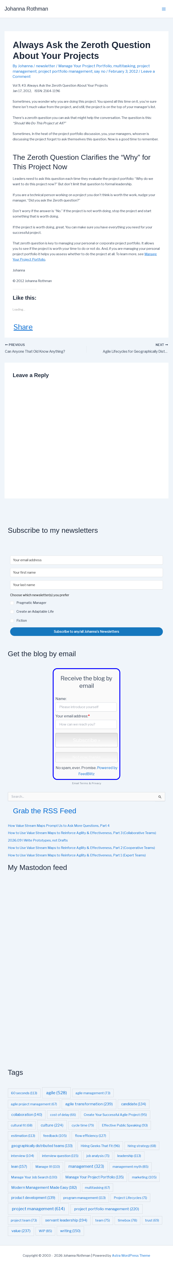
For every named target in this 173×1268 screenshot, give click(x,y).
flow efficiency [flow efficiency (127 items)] (90, 1136)
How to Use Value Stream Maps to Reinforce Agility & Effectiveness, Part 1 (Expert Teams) (77, 855)
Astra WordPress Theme (131, 1256)
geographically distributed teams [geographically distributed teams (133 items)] (42, 1146)
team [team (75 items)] (102, 1221)
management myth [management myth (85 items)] (130, 1167)
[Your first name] (86, 572)
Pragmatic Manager (31, 603)
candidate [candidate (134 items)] (133, 1104)
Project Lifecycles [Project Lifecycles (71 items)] (130, 1198)
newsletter (45, 66)
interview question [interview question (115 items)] (60, 1156)
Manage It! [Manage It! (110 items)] (47, 1166)
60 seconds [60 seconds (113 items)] (24, 1093)
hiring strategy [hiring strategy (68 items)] (142, 1146)
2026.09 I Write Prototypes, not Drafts (38, 841)
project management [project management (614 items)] (38, 1208)
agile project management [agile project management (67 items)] (34, 1104)
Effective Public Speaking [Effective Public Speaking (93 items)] (125, 1125)
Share (23, 327)
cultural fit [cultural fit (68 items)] (21, 1125)
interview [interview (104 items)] (22, 1156)
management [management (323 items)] (86, 1166)
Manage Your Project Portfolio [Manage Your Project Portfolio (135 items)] (94, 1177)
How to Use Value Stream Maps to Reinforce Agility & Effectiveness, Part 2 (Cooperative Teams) (81, 848)
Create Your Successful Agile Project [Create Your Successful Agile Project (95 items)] (115, 1115)
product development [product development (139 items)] (33, 1198)
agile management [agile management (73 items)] (92, 1093)
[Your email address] (86, 560)
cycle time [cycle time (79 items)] (83, 1125)
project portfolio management (65, 71)
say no (99, 71)
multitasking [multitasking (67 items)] (97, 1187)
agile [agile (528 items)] (56, 1092)
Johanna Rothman (26, 9)
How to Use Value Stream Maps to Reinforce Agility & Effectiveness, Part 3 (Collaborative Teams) (82, 833)
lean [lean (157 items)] (19, 1166)
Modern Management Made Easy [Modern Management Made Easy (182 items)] (44, 1187)
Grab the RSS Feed (44, 811)
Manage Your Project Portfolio (85, 66)
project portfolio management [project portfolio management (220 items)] (106, 1209)
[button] (86, 608)
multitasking (124, 66)
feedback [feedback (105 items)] (55, 1136)
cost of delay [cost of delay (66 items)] (63, 1115)
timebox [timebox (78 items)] (127, 1221)
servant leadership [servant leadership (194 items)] (66, 1220)
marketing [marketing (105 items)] (144, 1177)
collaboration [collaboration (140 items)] (26, 1115)
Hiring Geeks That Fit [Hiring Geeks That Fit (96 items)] (100, 1146)
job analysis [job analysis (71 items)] (97, 1156)
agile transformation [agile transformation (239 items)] (89, 1104)
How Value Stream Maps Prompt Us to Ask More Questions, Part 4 (58, 826)
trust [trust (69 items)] (152, 1220)
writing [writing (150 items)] (70, 1231)
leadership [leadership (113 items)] (129, 1156)
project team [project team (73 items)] (24, 1220)
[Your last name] (86, 585)
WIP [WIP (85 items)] (45, 1231)
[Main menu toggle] (163, 9)
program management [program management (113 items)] (84, 1198)
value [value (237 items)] (20, 1231)
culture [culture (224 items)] (52, 1125)
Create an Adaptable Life (35, 612)
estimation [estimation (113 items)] (23, 1136)
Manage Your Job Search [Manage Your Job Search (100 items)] (34, 1177)
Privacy (96, 783)
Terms (84, 783)
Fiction (21, 620)
